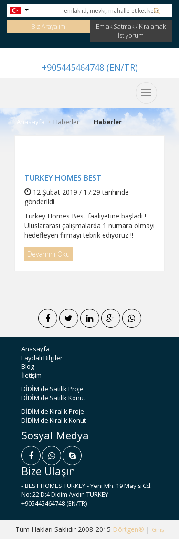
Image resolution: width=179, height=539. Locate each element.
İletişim (31, 375)
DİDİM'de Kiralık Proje (52, 411)
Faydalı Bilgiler (42, 357)
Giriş (158, 530)
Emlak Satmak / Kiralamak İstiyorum (131, 31)
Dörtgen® (128, 529)
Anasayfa (31, 121)
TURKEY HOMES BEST (63, 178)
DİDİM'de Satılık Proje (52, 388)
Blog (27, 366)
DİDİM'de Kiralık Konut (53, 420)
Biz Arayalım (48, 26)
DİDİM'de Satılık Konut (53, 398)
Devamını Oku (48, 254)
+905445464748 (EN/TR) (89, 67)
